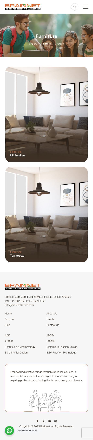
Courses (9, 319)
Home (8, 313)
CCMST (50, 341)
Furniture (16, 152)
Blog (7, 325)
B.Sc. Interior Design (16, 352)
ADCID (50, 335)
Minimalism (18, 155)
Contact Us (52, 325)
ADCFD (9, 341)
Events (50, 319)
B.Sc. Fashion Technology (61, 352)
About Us (51, 313)
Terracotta (17, 255)
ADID (7, 335)
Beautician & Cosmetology (20, 346)
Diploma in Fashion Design (61, 346)
